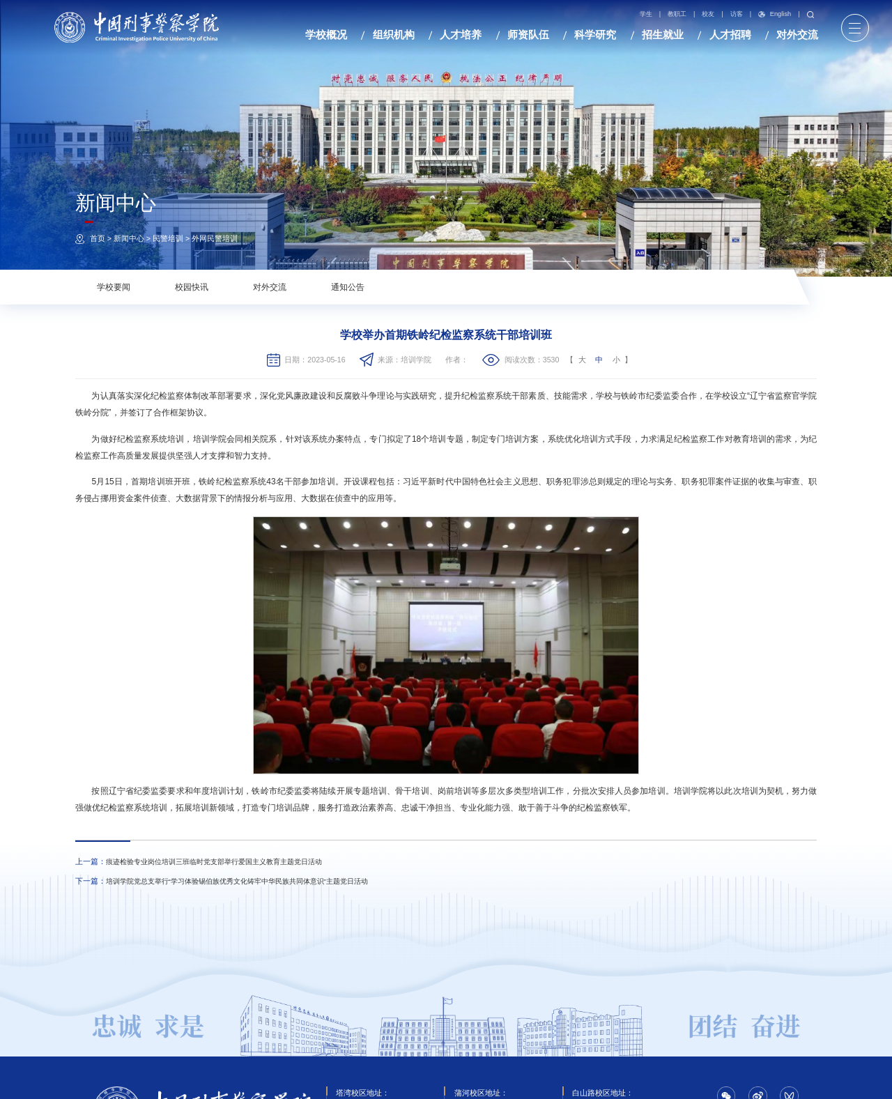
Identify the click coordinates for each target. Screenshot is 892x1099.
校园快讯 (191, 287)
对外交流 (269, 287)
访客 (736, 14)
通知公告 (347, 287)
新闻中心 (129, 238)
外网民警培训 (215, 238)
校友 (708, 14)
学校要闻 (113, 287)
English (774, 14)
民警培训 (168, 238)
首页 (97, 238)
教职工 (677, 14)
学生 (646, 14)
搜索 (810, 14)
